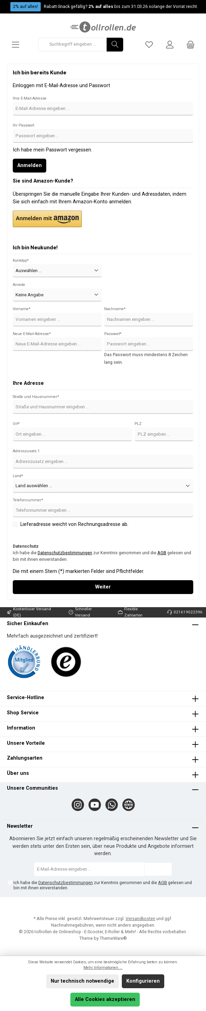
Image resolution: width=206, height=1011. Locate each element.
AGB (161, 552)
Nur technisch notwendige (82, 981)
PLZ (138, 423)
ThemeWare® (113, 938)
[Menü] (15, 44)
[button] (47, 219)
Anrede (19, 284)
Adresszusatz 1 (26, 451)
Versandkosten (140, 918)
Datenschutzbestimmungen (65, 552)
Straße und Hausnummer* (36, 397)
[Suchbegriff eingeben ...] (72, 45)
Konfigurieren (143, 981)
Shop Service (23, 713)
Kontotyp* (21, 260)
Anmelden (29, 165)
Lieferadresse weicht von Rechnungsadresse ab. (74, 524)
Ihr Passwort (23, 125)
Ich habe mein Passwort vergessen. (52, 150)
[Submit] (158, 869)
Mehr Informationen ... (103, 967)
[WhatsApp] (111, 805)
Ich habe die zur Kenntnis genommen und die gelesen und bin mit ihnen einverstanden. (102, 556)
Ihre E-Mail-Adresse (30, 98)
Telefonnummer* (28, 500)
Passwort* (112, 334)
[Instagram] (78, 805)
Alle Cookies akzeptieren (105, 999)
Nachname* (115, 309)
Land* (18, 476)
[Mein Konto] (169, 44)
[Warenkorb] (190, 44)
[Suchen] (115, 45)
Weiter (103, 587)
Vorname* (21, 309)
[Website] (128, 805)
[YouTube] (94, 805)
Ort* (16, 423)
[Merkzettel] (149, 44)
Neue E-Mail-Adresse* (32, 334)
